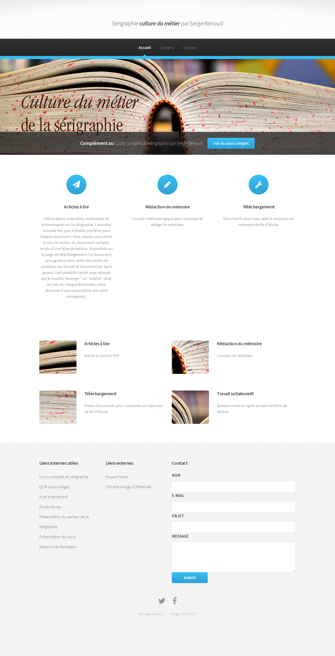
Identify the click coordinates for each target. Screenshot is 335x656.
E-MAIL (178, 495)
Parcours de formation (57, 546)
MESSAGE (180, 536)
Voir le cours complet (231, 143)
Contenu (167, 47)
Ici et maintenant (53, 496)
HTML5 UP (188, 614)
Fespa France (117, 476)
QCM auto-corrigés (54, 486)
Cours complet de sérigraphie (63, 476)
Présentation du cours (57, 536)
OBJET (178, 515)
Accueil (145, 47)
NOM (176, 475)
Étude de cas (50, 506)
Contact (189, 47)
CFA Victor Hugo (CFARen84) (128, 486)
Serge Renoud (190, 143)
